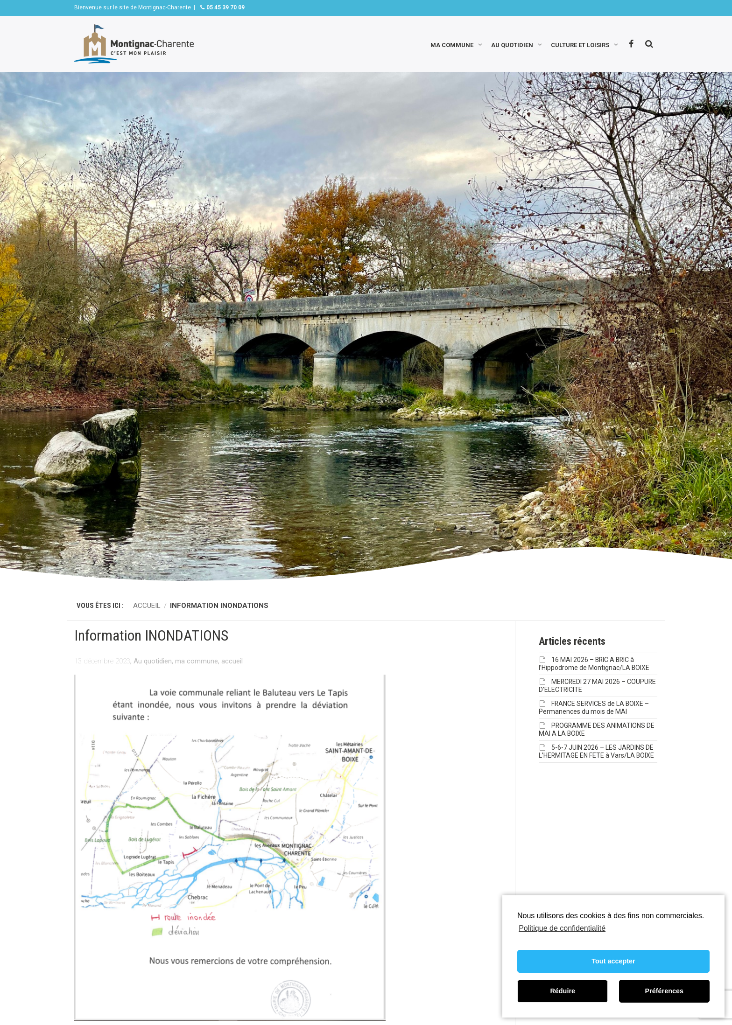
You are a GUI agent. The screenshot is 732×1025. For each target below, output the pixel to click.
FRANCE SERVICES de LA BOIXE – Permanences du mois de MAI (594, 707)
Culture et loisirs (580, 44)
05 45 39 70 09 (225, 7)
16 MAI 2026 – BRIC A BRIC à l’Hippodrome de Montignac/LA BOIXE (594, 663)
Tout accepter (613, 961)
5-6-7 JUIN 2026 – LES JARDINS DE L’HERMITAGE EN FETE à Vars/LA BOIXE (596, 751)
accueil (232, 661)
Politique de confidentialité (562, 928)
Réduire (562, 991)
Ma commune (451, 44)
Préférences (664, 991)
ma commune (196, 661)
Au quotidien (512, 44)
